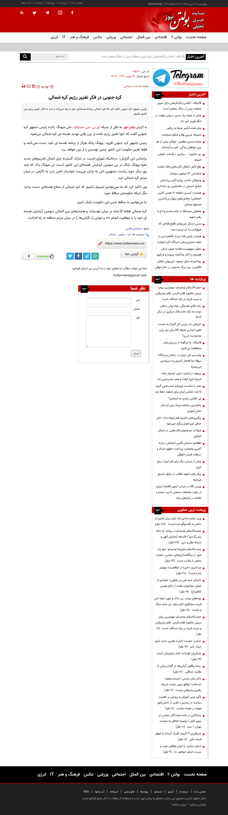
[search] (25, 57)
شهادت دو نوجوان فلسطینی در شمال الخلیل (179, 433)
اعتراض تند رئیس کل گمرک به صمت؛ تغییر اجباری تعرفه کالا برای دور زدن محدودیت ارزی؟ (179, 330)
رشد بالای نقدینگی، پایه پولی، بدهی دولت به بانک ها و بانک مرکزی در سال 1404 (179, 312)
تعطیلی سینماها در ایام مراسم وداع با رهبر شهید (179, 214)
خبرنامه (39, 3)
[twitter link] (70, 256)
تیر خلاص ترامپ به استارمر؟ (184, 398)
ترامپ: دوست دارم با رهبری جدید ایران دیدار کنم (178, 644)
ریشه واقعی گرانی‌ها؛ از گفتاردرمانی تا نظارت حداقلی (179, 669)
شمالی (112, 234)
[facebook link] (78, 256)
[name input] (108, 301)
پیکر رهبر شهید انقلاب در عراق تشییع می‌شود (179, 477)
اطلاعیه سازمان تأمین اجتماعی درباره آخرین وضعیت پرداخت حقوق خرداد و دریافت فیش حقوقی (179, 449)
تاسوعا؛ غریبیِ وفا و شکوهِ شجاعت (181, 135)
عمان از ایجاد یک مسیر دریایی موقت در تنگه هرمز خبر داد (178, 118)
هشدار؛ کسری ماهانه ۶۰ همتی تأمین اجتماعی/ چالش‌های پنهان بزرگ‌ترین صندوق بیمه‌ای (179, 199)
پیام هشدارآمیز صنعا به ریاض (183, 128)
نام (138, 300)
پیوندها (51, 3)
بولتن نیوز (129, 127)
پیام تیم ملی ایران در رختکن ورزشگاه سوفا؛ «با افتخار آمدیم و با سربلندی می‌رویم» (179, 361)
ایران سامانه (179, 804)
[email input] (108, 310)
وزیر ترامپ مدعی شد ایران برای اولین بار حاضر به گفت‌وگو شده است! (178, 521)
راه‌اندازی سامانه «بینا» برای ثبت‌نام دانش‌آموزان (181, 408)
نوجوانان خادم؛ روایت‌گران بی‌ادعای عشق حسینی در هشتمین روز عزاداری (179, 183)
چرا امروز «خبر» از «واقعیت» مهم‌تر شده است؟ (180, 570)
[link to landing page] (183, 20)
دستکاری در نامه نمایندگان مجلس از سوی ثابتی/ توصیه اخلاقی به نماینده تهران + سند (180, 721)
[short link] (125, 243)
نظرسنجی (129, 792)
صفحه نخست (196, 37)
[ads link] (180, 78)
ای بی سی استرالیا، (85, 127)
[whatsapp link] (95, 256)
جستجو (158, 792)
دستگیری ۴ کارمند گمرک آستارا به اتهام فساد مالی (178, 736)
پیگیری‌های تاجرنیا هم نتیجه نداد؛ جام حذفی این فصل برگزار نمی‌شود (179, 421)
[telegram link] (86, 256)
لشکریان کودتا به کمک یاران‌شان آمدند (178, 656)
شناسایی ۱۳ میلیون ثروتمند (185, 173)
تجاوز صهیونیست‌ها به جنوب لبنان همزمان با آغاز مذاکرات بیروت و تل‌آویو (179, 252)
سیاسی (127, 86)
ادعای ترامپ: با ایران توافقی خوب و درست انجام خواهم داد (180, 749)
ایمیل (136, 309)
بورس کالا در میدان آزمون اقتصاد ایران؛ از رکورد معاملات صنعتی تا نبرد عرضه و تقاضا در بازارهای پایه (178, 492)
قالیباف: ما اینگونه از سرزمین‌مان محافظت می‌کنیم (182, 345)
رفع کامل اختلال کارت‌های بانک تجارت (179, 167)
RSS (86, 792)
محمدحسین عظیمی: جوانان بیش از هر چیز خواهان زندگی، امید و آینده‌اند (178, 144)
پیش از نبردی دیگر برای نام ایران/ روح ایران (179, 464)
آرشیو (171, 792)
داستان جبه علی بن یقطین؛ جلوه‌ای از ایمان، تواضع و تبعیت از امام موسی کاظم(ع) (179, 586)
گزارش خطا (134, 254)
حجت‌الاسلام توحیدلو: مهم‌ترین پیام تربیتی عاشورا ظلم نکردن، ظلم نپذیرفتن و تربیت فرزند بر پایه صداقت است (178, 293)
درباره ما (63, 3)
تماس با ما (77, 3)
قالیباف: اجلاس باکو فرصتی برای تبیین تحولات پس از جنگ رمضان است (143, 56)
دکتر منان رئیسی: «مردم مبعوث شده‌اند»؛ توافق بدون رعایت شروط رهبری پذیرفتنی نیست (181, 684)
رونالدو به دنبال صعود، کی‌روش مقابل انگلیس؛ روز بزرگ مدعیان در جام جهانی (178, 264)
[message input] (108, 331)
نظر (138, 318)
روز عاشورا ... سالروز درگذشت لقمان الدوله (179, 157)
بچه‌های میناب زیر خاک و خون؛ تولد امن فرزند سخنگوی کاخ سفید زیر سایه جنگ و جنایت (177, 604)
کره (129, 234)
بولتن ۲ (176, 37)
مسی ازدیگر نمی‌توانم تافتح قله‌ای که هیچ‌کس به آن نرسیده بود (180, 227)
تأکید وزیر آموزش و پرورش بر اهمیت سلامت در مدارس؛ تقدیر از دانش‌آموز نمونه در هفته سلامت (179, 703)
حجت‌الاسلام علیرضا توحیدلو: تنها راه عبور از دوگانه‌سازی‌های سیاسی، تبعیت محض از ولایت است (178, 555)
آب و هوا (26, 3)
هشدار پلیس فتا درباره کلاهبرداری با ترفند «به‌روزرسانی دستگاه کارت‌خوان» (179, 239)
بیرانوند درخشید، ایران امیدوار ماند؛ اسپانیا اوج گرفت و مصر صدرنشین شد (179, 376)
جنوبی (121, 234)
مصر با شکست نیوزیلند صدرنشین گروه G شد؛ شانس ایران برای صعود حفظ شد (178, 389)
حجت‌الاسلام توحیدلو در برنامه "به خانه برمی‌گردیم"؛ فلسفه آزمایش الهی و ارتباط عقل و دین (178, 537)
